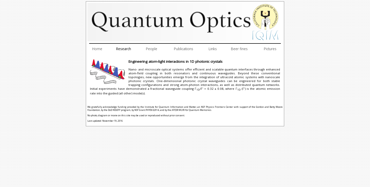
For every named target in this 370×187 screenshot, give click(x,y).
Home (97, 48)
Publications (183, 48)
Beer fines (239, 48)
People (151, 48)
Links (213, 48)
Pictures (270, 48)
